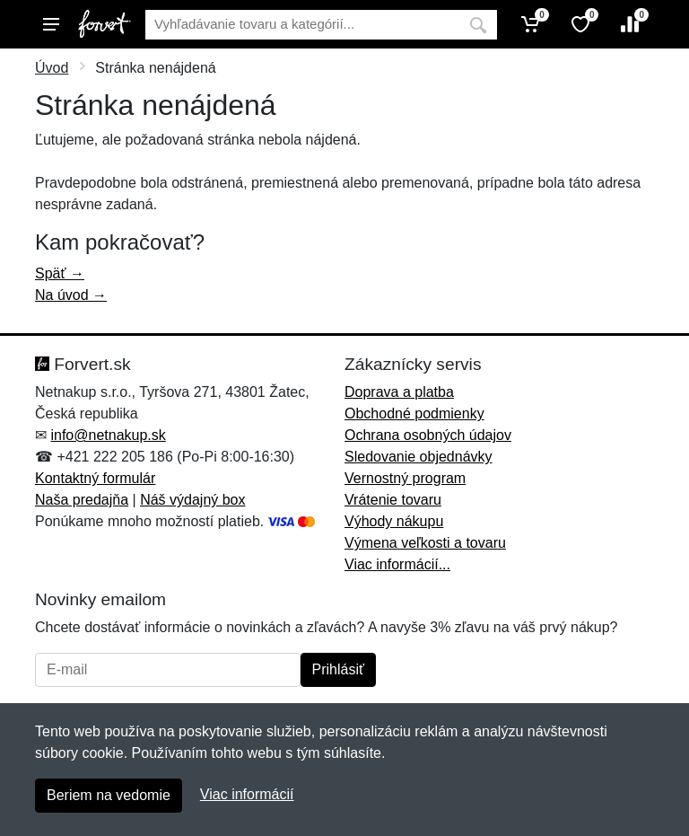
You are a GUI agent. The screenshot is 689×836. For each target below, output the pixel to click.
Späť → (59, 273)
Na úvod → (71, 295)
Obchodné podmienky (414, 413)
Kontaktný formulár (95, 478)
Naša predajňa (81, 499)
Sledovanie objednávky (418, 456)
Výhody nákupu (393, 521)
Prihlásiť (338, 669)
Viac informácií (247, 794)
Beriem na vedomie (108, 795)
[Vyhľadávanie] (302, 25)
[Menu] (51, 24)
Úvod (51, 67)
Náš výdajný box (192, 499)
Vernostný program (405, 478)
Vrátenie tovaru (392, 499)
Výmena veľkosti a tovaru (425, 542)
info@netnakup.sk (107, 435)
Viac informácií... (397, 564)
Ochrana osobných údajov (427, 435)
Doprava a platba (399, 392)
